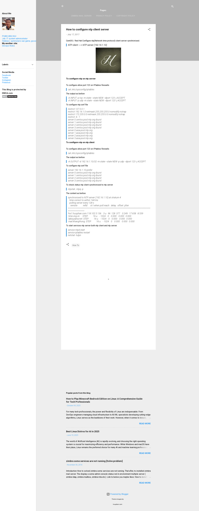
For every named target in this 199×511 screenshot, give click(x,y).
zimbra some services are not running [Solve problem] (94, 461)
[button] (149, 30)
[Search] (172, 7)
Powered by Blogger (117, 494)
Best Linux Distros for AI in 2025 (82, 431)
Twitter (5, 77)
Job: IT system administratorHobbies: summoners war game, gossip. (20, 39)
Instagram (6, 80)
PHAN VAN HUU (9, 36)
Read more (145, 423)
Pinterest (6, 82)
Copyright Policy (125, 16)
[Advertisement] (166, 62)
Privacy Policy (104, 16)
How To (75, 245)
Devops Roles (8, 46)
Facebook (6, 75)
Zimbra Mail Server (81, 16)
